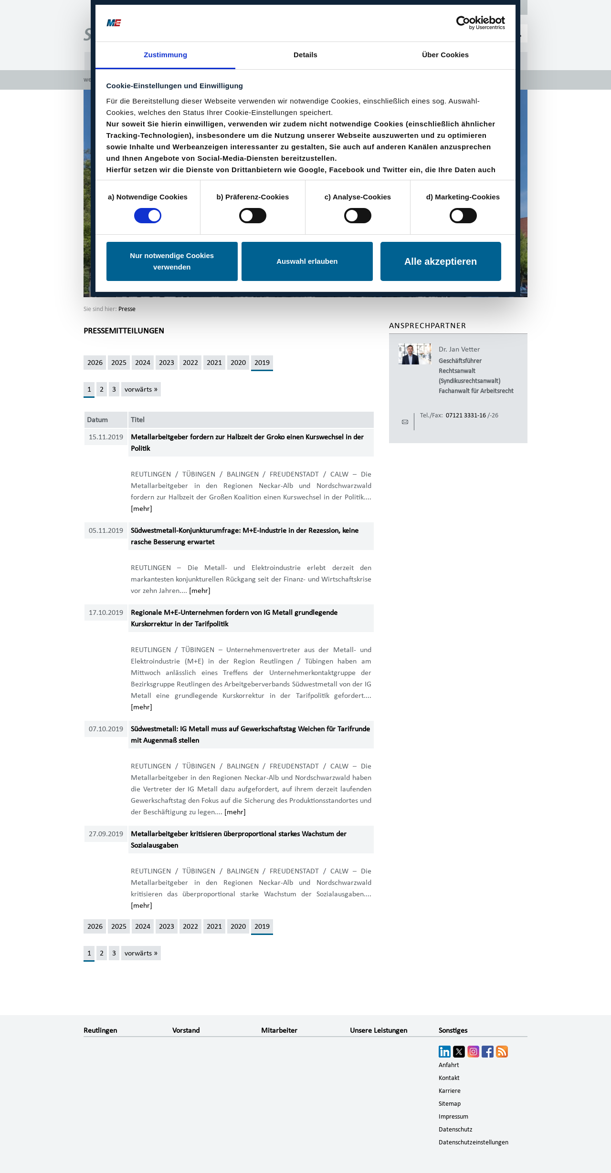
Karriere (450, 1091)
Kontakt (449, 1078)
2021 (214, 362)
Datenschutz (456, 1129)
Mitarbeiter (279, 1030)
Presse (127, 309)
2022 (190, 362)
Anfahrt (449, 1065)
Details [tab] (305, 55)
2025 (118, 362)
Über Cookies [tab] (445, 55)
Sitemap (450, 1103)
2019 (262, 362)
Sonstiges (453, 1030)
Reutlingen (100, 1030)
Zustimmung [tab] (165, 55)
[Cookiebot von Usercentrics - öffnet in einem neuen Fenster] (463, 23)
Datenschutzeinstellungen (473, 1142)
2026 (95, 362)
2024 (142, 362)
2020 (238, 362)
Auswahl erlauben (306, 261)
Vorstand (186, 1030)
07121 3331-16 (466, 415)
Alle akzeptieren (440, 261)
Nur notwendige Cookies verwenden (172, 261)
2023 (166, 362)
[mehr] (141, 508)
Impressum (453, 1116)
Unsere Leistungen (378, 1030)
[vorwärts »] (141, 389)
